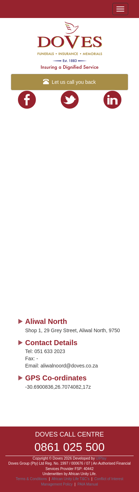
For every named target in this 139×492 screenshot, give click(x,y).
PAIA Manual (88, 484)
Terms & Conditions (31, 479)
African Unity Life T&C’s (71, 479)
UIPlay (101, 458)
